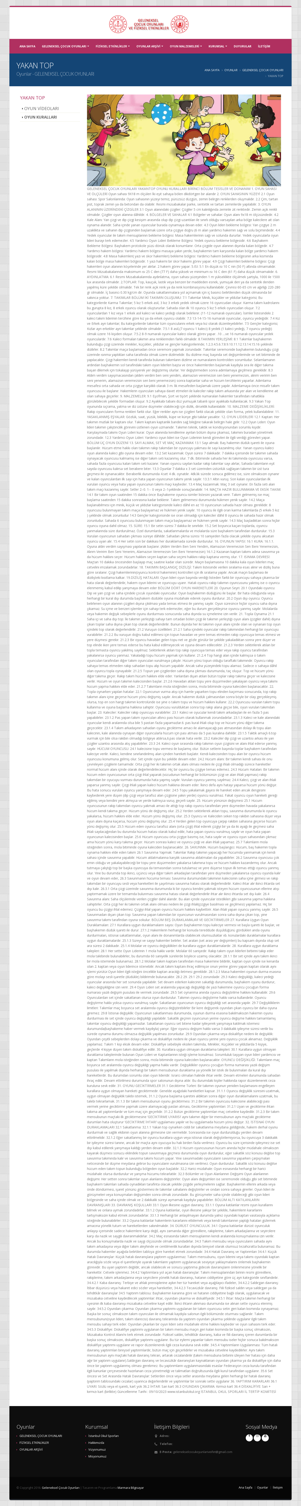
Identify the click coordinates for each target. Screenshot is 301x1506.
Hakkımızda (96, 1443)
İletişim (278, 1487)
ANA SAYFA (27, 46)
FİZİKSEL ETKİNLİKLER (111, 46)
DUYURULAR (242, 46)
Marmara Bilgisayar (131, 1488)
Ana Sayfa (245, 1487)
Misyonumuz (97, 1456)
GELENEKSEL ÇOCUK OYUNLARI (64, 46)
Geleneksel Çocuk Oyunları (60, 1488)
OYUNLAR (231, 70)
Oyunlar (24, 74)
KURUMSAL (216, 46)
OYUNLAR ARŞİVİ (148, 46)
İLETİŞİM (264, 46)
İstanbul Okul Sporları (103, 1436)
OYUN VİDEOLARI (41, 108)
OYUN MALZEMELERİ (184, 46)
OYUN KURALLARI (40, 117)
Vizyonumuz (97, 1450)
